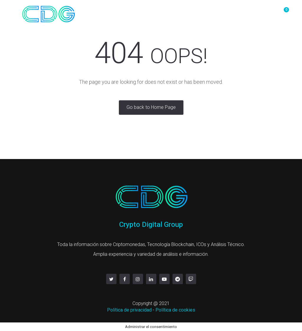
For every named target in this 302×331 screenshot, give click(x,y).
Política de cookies (175, 310)
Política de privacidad (129, 310)
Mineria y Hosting (159, 12)
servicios (229, 12)
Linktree (258, 12)
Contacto (199, 12)
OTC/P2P (118, 12)
